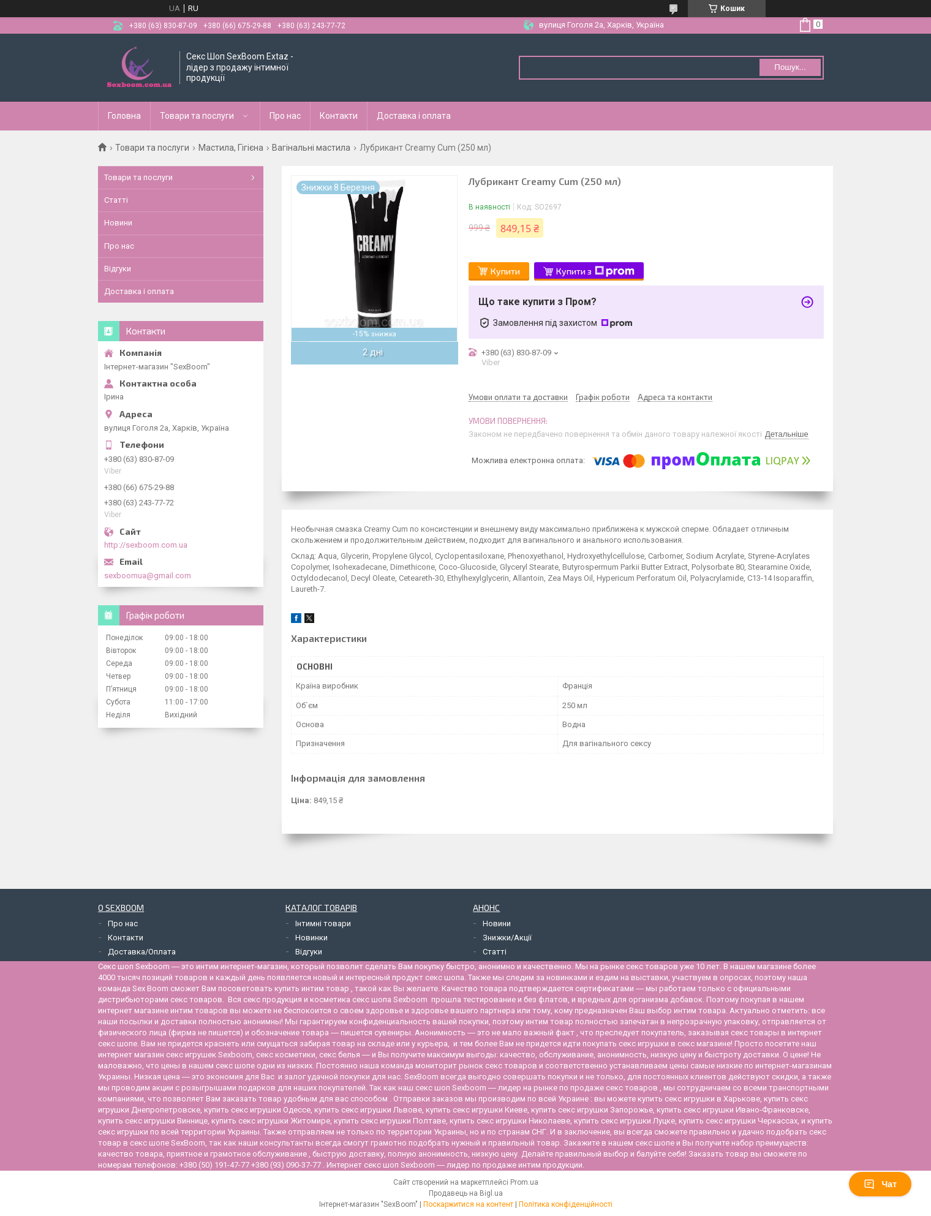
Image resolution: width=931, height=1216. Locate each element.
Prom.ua (524, 1182)
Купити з (595, 271)
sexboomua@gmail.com (147, 575)
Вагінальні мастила (311, 148)
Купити (505, 271)
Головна (124, 116)
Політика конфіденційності (565, 1204)
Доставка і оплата (414, 116)
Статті (116, 200)
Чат (880, 1184)
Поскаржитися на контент (468, 1204)
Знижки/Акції (507, 937)
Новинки (311, 937)
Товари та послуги (197, 116)
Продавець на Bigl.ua (466, 1193)
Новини (118, 222)
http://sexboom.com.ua (145, 544)
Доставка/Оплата (142, 951)
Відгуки (117, 268)
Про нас (285, 116)
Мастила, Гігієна (230, 148)
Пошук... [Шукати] (789, 67)
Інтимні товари (323, 923)
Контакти (339, 116)
